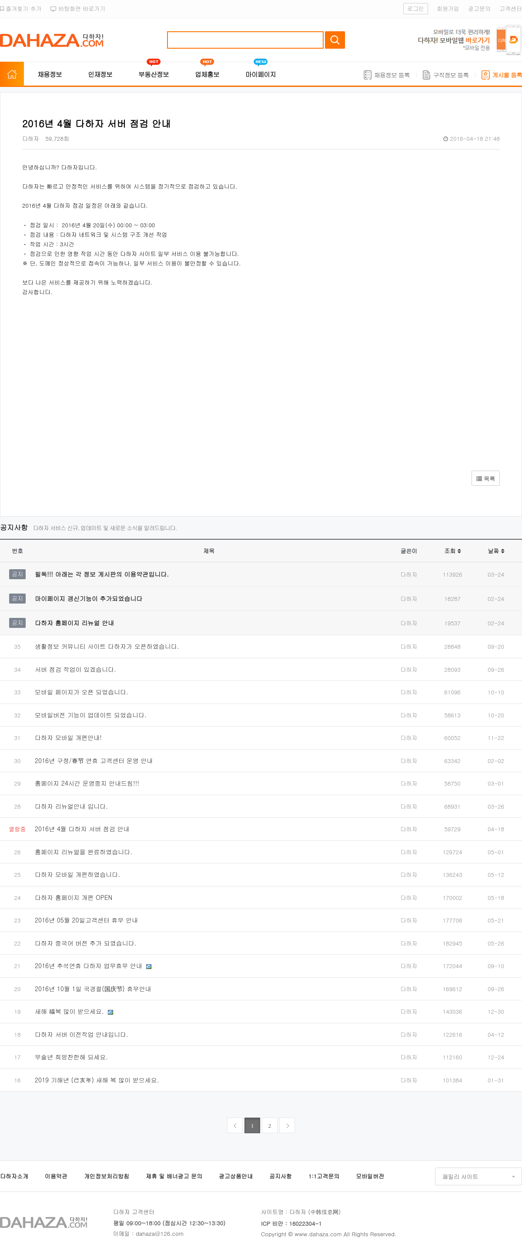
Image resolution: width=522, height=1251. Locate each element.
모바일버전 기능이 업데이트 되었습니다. (91, 714)
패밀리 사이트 (460, 1176)
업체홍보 (207, 74)
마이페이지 (260, 74)
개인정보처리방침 (106, 1176)
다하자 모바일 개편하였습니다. (77, 874)
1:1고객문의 (323, 1176)
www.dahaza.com (317, 1234)
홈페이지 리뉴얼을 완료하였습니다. (83, 851)
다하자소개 (14, 1176)
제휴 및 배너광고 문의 (174, 1176)
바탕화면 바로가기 (78, 8)
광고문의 (479, 8)
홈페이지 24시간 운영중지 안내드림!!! (87, 783)
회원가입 (448, 8)
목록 (485, 479)
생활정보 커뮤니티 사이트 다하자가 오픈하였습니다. (107, 646)
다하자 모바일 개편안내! (68, 737)
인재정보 (100, 74)
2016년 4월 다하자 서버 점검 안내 (82, 828)
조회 (452, 551)
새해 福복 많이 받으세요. (70, 1011)
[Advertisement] (152, 379)
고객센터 (510, 8)
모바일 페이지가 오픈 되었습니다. (81, 691)
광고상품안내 (236, 1176)
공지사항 (280, 1176)
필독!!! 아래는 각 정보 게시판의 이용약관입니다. (102, 574)
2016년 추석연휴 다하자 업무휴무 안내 (89, 965)
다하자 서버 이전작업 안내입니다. (81, 1034)
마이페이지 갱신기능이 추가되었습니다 (88, 598)
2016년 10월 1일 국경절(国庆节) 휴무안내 (93, 988)
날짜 (496, 551)
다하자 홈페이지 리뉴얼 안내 (74, 622)
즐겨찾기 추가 (21, 8)
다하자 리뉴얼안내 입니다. (71, 806)
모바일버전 (370, 1176)
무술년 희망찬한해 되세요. (71, 1056)
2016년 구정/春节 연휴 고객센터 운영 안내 (94, 760)
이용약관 (56, 1176)
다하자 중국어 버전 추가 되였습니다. (85, 943)
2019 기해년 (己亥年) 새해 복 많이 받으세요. (97, 1079)
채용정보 (49, 74)
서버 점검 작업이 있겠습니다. (75, 669)
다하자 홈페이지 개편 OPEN (73, 897)
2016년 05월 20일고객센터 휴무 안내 (86, 920)
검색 (335, 40)
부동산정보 (153, 74)
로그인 (415, 8)
